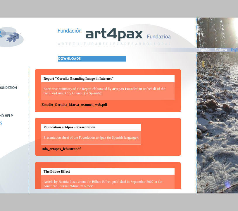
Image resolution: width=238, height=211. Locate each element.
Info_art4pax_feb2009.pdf (61, 149)
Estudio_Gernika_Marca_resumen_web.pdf (74, 105)
